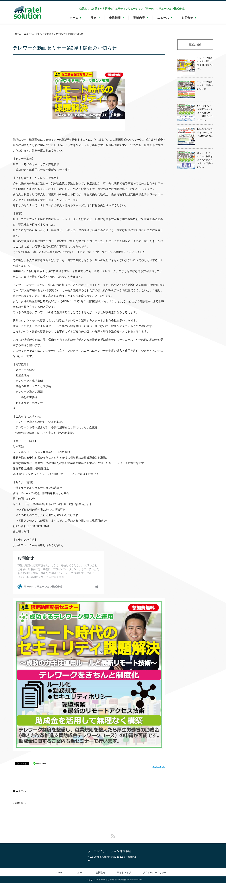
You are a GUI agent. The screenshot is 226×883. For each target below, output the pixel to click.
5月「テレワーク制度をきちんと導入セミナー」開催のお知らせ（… (205, 113)
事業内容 (139, 17)
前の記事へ (20, 803)
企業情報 (115, 17)
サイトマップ (124, 872)
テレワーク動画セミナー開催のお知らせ (205, 85)
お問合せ (187, 17)
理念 (94, 17)
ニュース (163, 17)
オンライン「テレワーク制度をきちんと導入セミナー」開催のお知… (205, 160)
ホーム (74, 17)
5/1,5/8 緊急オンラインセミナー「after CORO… (205, 132)
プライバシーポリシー (154, 872)
